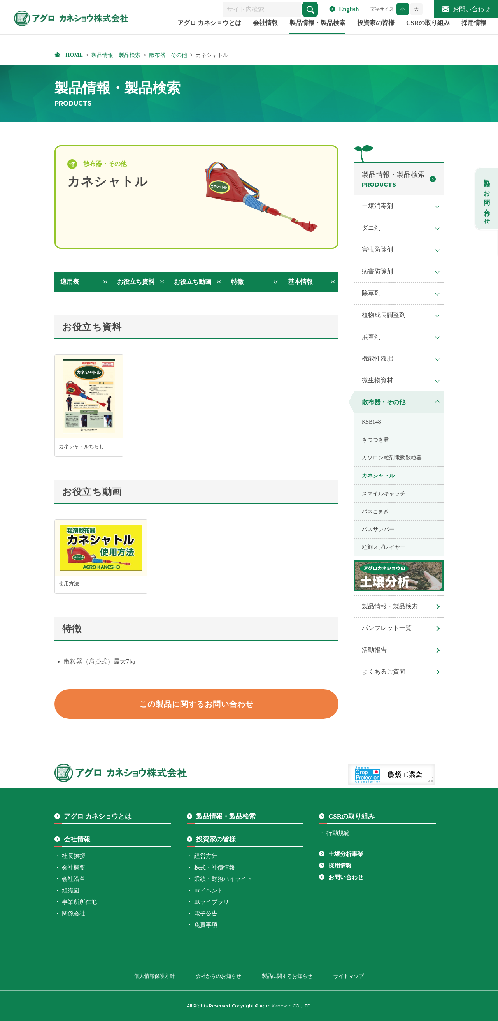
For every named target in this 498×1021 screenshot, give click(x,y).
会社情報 (265, 32)
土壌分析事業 (345, 854)
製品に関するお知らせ (287, 976)
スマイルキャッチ (383, 493)
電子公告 (205, 913)
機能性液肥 (377, 358)
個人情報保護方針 (154, 976)
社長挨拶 (73, 856)
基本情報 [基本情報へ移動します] (300, 281)
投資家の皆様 (376, 32)
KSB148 (371, 422)
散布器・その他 (383, 402)
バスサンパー (378, 529)
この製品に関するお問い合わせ (196, 704)
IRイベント (208, 890)
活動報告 (374, 649)
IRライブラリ (211, 902)
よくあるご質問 (383, 671)
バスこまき (375, 511)
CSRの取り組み (428, 32)
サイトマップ (348, 976)
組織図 (70, 890)
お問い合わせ (471, 9)
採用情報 (473, 32)
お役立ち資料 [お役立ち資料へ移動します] (135, 281)
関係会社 (73, 913)
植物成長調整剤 (383, 315)
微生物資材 (377, 380)
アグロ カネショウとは (209, 32)
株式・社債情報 (214, 867)
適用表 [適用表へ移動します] (69, 281)
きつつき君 (375, 440)
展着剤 (371, 336)
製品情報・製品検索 (317, 32)
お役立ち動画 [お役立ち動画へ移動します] (192, 281)
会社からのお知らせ (218, 976)
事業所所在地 (79, 902)
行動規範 (338, 833)
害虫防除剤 (377, 249)
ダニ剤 (371, 227)
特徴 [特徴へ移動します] (237, 281)
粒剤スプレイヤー (383, 547)
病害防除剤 (377, 271)
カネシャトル (378, 475)
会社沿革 (73, 879)
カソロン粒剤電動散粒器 (392, 457)
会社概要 (73, 867)
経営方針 (205, 856)
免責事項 (205, 925)
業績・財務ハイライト (223, 879)
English (349, 9)
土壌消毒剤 (377, 205)
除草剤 (371, 293)
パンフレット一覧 (387, 628)
